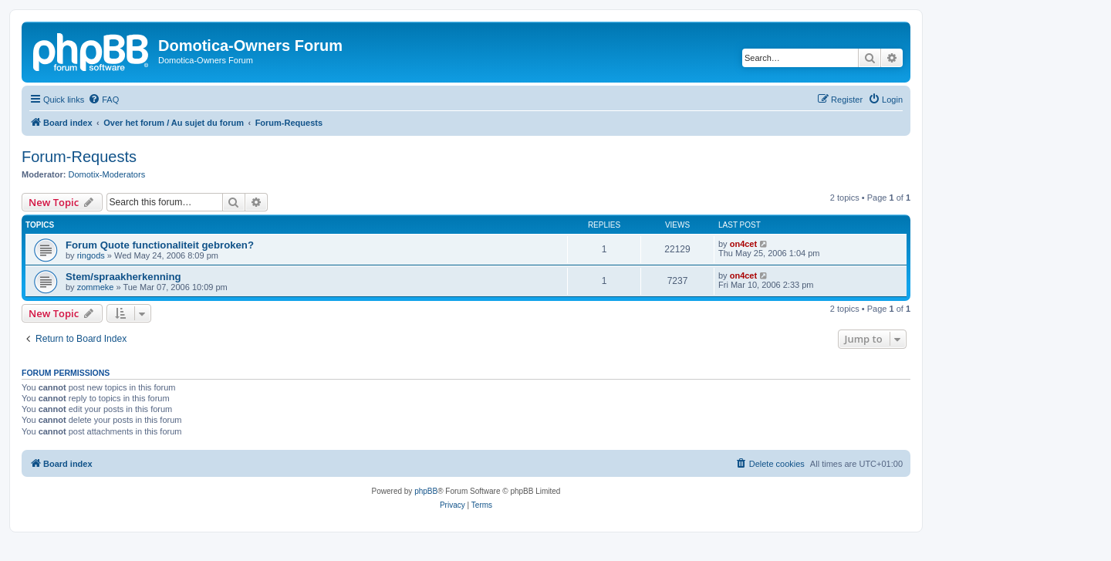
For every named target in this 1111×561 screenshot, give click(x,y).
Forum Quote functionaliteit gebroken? (160, 245)
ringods (91, 255)
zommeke (95, 287)
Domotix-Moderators (107, 174)
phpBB (425, 491)
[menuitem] (103, 99)
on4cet (743, 243)
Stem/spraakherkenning (123, 276)
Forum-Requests (79, 156)
